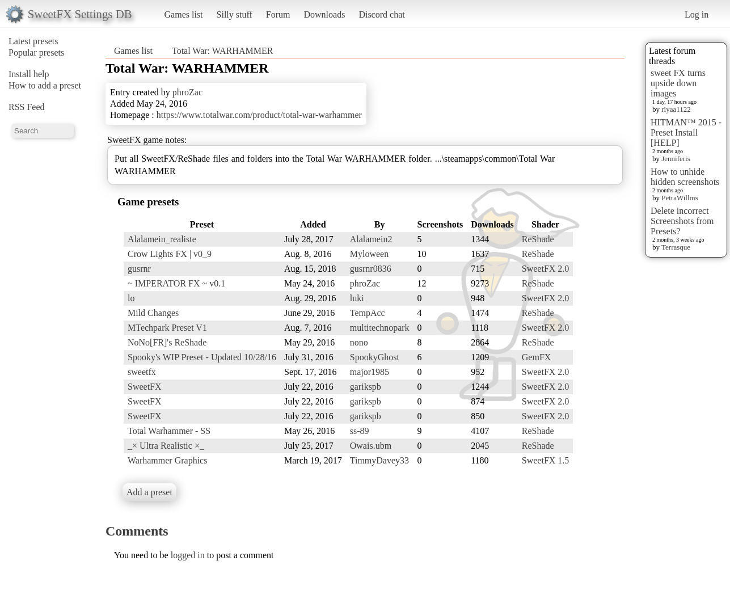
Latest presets (33, 41)
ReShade (538, 239)
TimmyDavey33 (379, 460)
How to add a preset (45, 85)
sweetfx (142, 372)
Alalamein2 (371, 239)
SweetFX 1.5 (545, 460)
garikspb (365, 386)
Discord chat (381, 14)
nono (359, 342)
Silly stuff (234, 14)
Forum (278, 14)
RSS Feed (27, 107)
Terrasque (675, 247)
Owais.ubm (370, 445)
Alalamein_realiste (162, 239)
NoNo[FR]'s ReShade (167, 342)
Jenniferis (675, 158)
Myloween (369, 254)
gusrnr (139, 268)
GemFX (536, 357)
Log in (696, 14)
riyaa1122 (676, 109)
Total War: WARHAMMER (222, 51)
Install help (29, 74)
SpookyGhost (374, 357)
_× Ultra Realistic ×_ (166, 445)
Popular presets (36, 52)
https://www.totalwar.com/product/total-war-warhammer (259, 115)
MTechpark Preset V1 (167, 327)
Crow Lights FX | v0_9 (170, 254)
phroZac (187, 92)
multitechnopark (380, 327)
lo (131, 298)
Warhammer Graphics (167, 460)
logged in (188, 555)
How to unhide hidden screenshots (685, 177)
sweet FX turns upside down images (678, 83)
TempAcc (367, 313)
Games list (183, 14)
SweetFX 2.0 (545, 268)
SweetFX (145, 386)
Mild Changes (153, 313)
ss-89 (359, 431)
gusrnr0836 (370, 268)
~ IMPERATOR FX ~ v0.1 (176, 283)
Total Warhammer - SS (169, 431)
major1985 (369, 372)
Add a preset (149, 492)
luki (357, 298)
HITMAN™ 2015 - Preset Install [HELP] (686, 132)
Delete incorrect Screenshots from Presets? (682, 221)
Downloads (324, 14)
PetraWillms (679, 197)
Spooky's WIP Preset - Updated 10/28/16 (202, 357)
